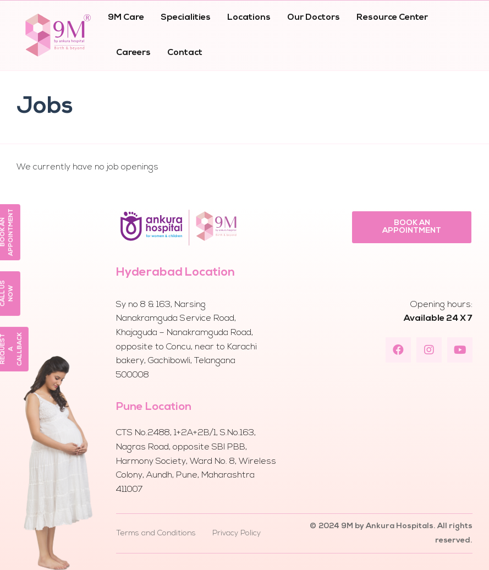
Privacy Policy (236, 533)
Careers (133, 52)
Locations (249, 17)
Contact (184, 52)
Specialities (186, 17)
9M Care (126, 17)
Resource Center (392, 17)
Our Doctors (313, 17)
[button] (411, 227)
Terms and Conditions (156, 533)
